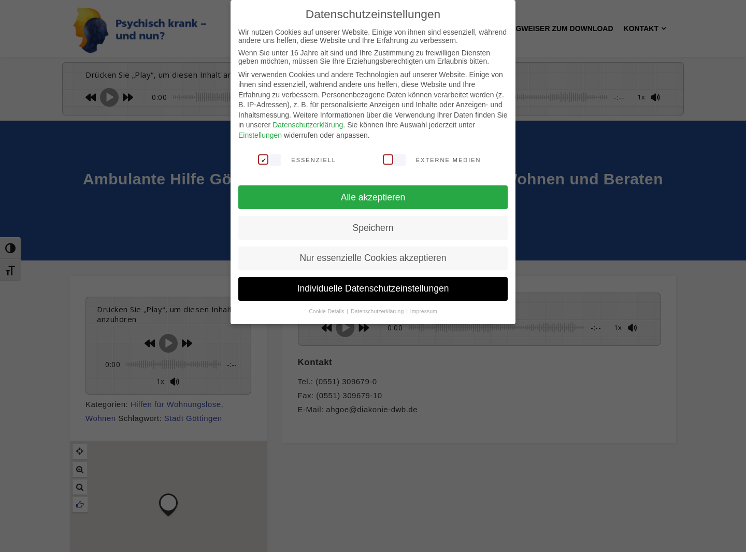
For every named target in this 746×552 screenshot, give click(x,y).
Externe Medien (432, 159)
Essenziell (297, 159)
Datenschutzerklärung (307, 125)
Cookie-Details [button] (327, 311)
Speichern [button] (373, 228)
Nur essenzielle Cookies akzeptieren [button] (372, 258)
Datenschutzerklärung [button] (378, 311)
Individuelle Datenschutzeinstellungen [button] (373, 288)
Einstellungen (260, 135)
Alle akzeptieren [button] (373, 197)
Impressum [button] (423, 311)
